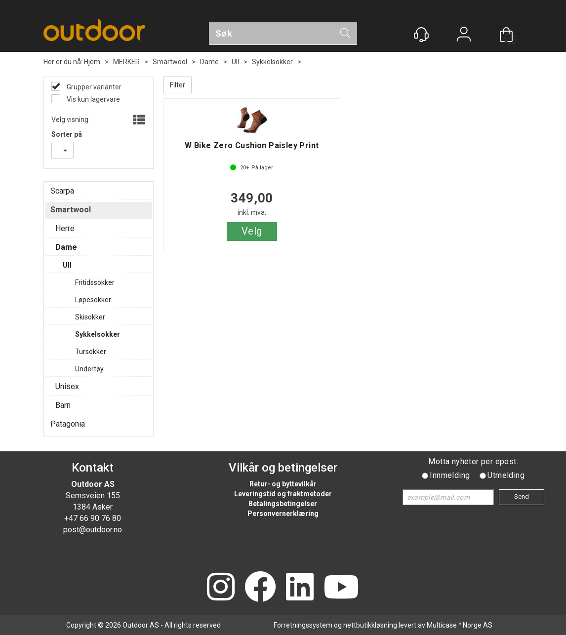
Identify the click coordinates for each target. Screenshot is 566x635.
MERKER (126, 62)
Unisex (67, 386)
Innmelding (450, 475)
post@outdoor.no (92, 529)
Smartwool (170, 62)
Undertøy (89, 369)
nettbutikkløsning (370, 625)
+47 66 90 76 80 (92, 518)
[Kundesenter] (421, 34)
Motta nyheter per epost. (473, 461)
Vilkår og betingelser (283, 468)
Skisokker (90, 317)
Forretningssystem (303, 625)
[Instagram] (221, 587)
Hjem (92, 62)
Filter (177, 85)
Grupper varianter (93, 87)
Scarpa (62, 191)
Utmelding (506, 475)
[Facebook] (260, 587)
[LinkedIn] (300, 587)
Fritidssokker (95, 282)
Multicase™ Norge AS (459, 625)
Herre (65, 228)
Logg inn (464, 35)
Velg (252, 231)
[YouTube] (341, 587)
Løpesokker (93, 300)
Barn (63, 405)
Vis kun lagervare (92, 99)
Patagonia (67, 424)
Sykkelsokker (272, 62)
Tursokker (90, 352)
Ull (235, 62)
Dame (209, 62)
